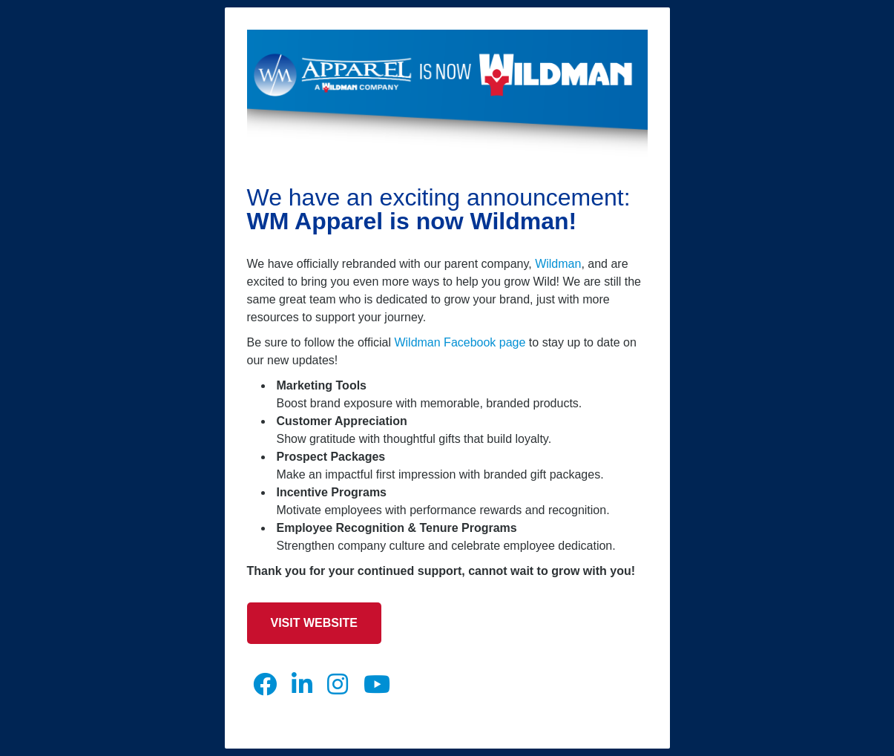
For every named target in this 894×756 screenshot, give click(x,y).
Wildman (558, 263)
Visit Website (314, 623)
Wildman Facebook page (459, 342)
